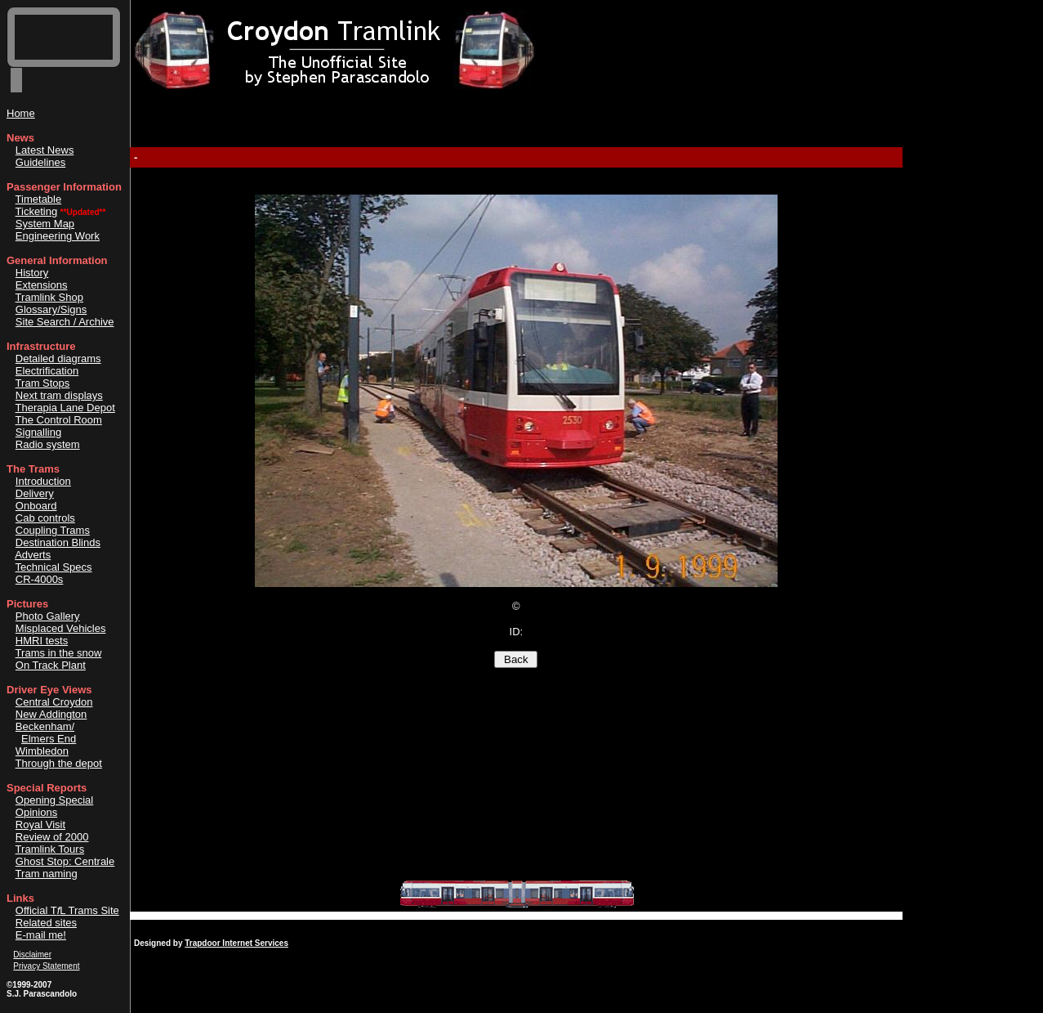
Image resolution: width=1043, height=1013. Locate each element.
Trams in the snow (59, 653)
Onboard (36, 506)
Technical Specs (54, 567)
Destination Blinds (58, 542)
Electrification (47, 371)
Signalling (38, 432)
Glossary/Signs (51, 309)
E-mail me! (41, 935)
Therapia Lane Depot (65, 407)
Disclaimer (32, 954)
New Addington (51, 714)
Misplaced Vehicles (61, 628)
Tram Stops (43, 383)
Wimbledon (42, 751)
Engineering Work (58, 236)
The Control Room (59, 420)
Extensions (42, 285)
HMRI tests (42, 640)
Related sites (46, 923)
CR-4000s (40, 579)
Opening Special (54, 800)
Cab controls (45, 518)
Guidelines (40, 162)
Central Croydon (54, 702)
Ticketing (37, 211)
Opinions (36, 812)
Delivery (35, 493)
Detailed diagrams (58, 358)
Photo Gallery (48, 616)
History (32, 273)
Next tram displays (59, 395)
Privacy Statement (46, 965)
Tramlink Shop (49, 297)
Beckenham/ (45, 726)
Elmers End (48, 739)
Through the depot (59, 763)
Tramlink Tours (50, 849)
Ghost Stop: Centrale (65, 861)
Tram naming (47, 873)
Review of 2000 (52, 837)
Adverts (33, 555)
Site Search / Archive (65, 322)
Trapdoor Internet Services (236, 943)
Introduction (43, 481)
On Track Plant (51, 665)
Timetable (39, 199)
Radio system (48, 444)
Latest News (45, 150)
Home (21, 113)
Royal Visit (40, 824)
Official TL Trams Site (67, 910)
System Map (45, 223)
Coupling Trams (53, 530)
